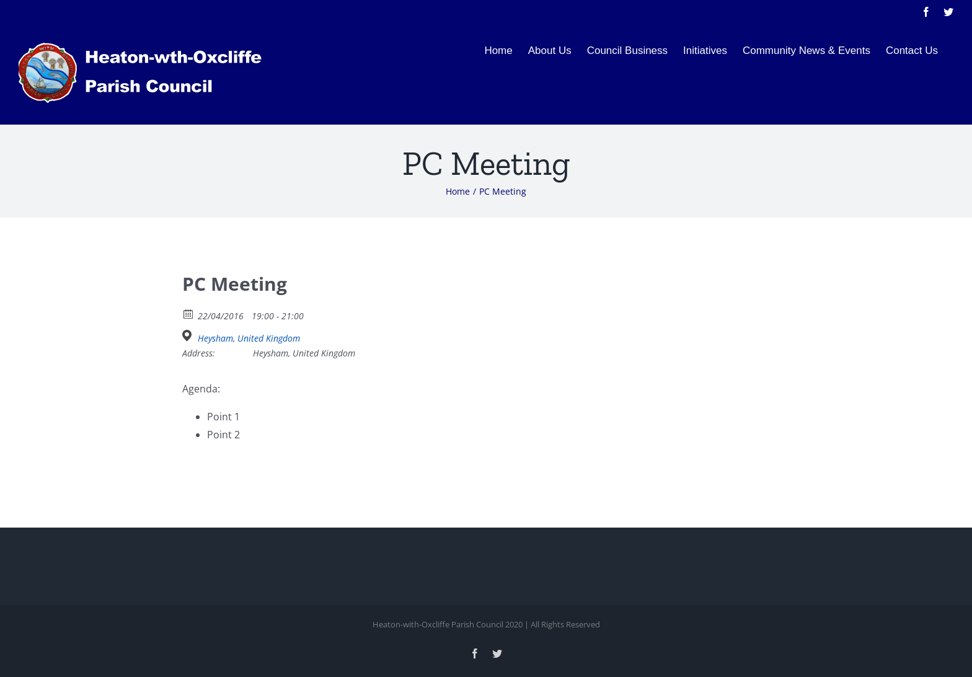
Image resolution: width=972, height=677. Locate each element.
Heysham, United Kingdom (249, 338)
